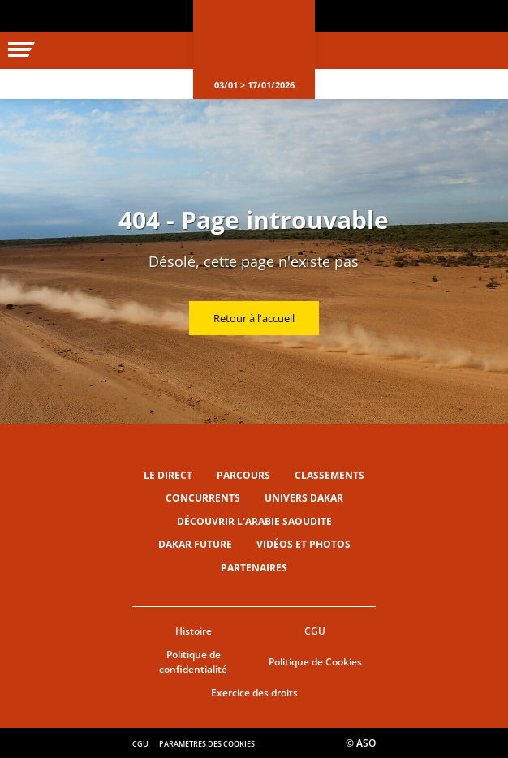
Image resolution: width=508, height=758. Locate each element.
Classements (329, 475)
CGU (314, 631)
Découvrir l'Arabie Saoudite (254, 521)
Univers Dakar (304, 498)
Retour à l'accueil (254, 318)
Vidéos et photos (303, 544)
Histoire (193, 631)
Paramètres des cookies (207, 744)
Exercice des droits (254, 693)
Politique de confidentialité (193, 662)
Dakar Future (195, 544)
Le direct (168, 475)
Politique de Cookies (315, 662)
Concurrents (203, 498)
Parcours (243, 475)
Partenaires (254, 568)
